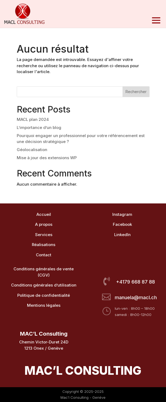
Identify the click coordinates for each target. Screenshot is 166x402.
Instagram (122, 214)
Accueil (43, 214)
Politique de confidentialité (43, 295)
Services (43, 234)
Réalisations (43, 244)
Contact (43, 254)
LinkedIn (122, 234)
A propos (43, 224)
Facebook (122, 224)
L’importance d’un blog (39, 127)
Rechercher (136, 91)
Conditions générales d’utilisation (43, 285)
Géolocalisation (32, 149)
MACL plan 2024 (33, 119)
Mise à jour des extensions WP (47, 157)
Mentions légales (43, 305)
